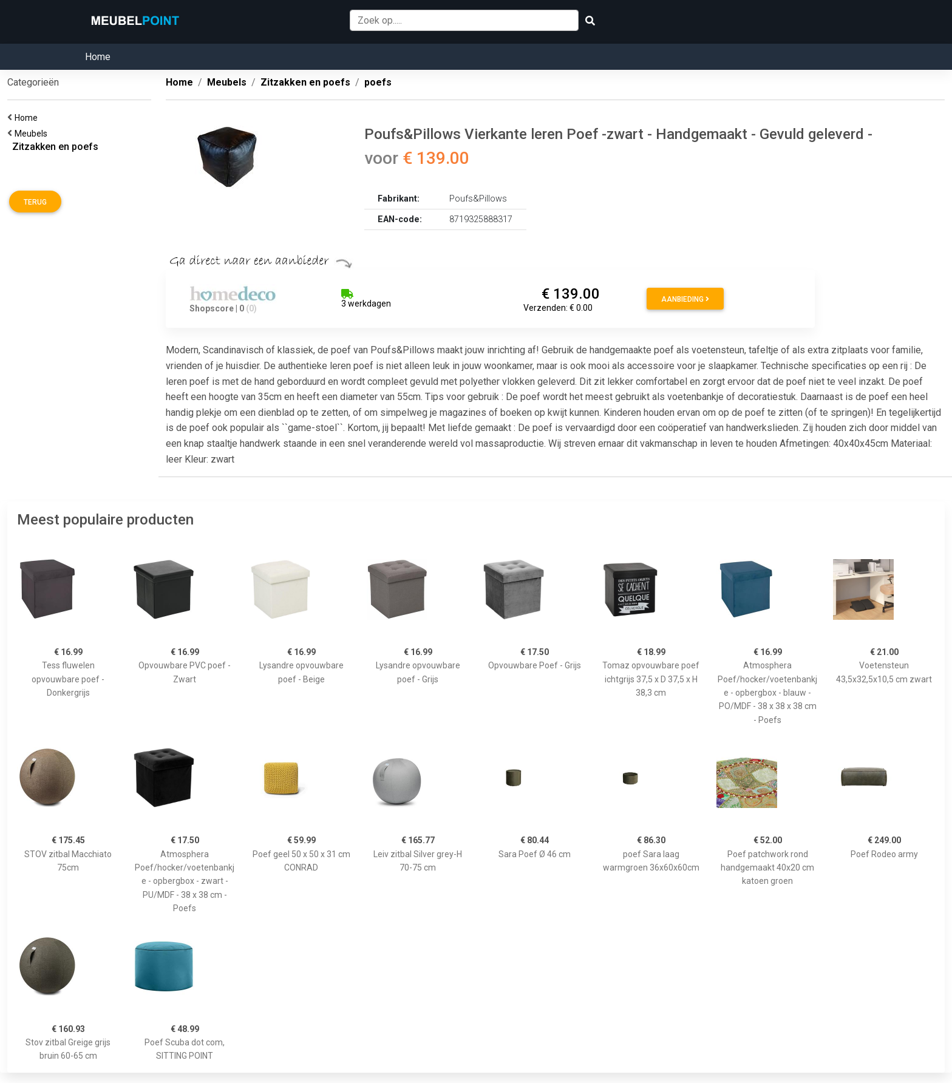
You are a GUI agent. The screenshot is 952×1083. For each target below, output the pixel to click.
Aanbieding (685, 299)
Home (97, 57)
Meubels (33, 133)
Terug (35, 202)
